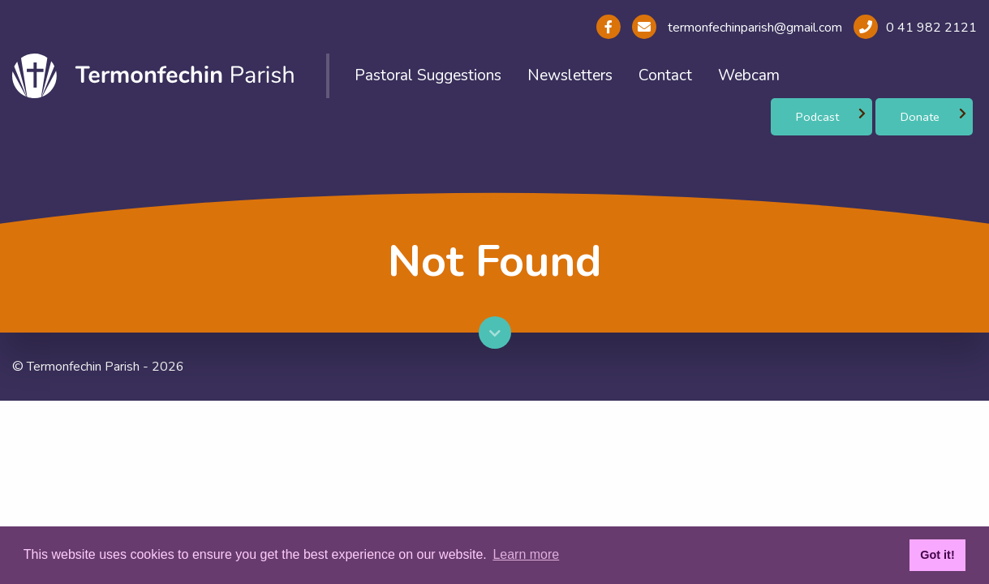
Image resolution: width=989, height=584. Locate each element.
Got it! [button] (937, 554)
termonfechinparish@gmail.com (753, 27)
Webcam (749, 75)
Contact (665, 75)
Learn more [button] (525, 554)
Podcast (817, 117)
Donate (920, 117)
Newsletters (570, 75)
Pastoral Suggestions (428, 75)
